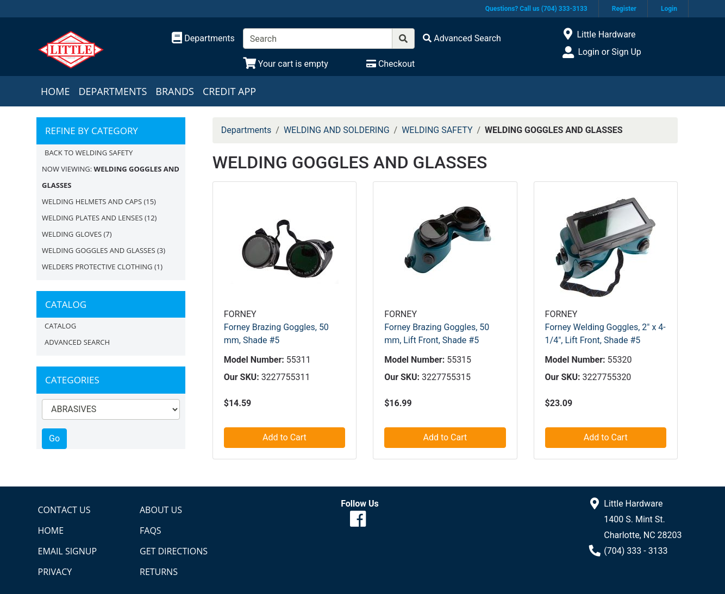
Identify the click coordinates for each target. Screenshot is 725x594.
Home (55, 91)
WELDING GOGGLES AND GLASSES (98, 250)
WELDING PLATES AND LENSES (92, 218)
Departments (112, 91)
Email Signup (67, 551)
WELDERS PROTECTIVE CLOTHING (97, 266)
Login (669, 8)
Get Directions (174, 551)
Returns (159, 572)
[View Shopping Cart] (285, 64)
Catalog (60, 326)
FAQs (150, 530)
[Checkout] (390, 64)
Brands (174, 91)
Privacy (55, 572)
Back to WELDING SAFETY (89, 152)
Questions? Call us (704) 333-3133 (536, 8)
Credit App (229, 91)
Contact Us (64, 510)
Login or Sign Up (609, 52)
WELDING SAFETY (437, 130)
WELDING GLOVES (72, 234)
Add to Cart (284, 437)
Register (624, 8)
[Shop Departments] (203, 38)
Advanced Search (77, 342)
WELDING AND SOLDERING (337, 130)
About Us (161, 510)
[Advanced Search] (462, 38)
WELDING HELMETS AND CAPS (92, 201)
